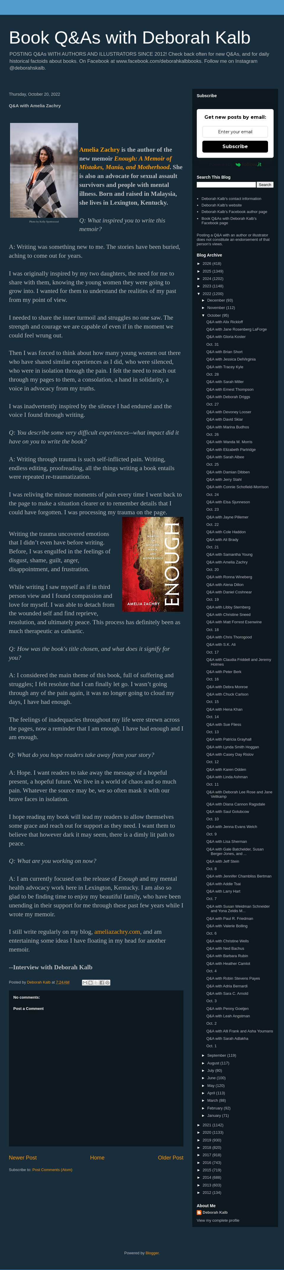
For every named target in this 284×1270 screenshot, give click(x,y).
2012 (207, 1192)
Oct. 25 (212, 464)
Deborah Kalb (215, 1212)
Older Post (170, 1158)
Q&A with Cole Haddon (226, 532)
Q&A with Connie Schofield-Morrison (237, 487)
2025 (207, 271)
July (211, 1070)
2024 (207, 278)
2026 (207, 263)
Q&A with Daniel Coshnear (229, 592)
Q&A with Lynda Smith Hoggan (232, 747)
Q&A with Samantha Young (229, 554)
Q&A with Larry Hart (223, 891)
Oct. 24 (212, 494)
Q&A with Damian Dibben (228, 472)
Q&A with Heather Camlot (228, 963)
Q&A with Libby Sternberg (228, 607)
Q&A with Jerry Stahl (223, 479)
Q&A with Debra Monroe (227, 687)
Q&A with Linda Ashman (226, 777)
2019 (207, 1140)
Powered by (235, 164)
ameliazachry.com (117, 931)
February (215, 1108)
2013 (207, 1185)
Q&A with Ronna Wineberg (229, 577)
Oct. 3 (211, 1001)
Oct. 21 (212, 547)
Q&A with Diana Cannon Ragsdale (235, 804)
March (213, 1100)
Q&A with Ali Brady (222, 539)
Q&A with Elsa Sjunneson (228, 502)
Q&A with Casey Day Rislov (230, 754)
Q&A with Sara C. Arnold (227, 993)
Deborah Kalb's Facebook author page (234, 211)
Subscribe (235, 146)
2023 (207, 286)
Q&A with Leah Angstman (228, 1016)
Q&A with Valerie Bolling (226, 926)
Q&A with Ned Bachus (225, 948)
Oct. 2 (211, 1023)
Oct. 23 (212, 509)
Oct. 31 (212, 344)
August (213, 1063)
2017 (207, 1155)
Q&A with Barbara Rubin (227, 956)
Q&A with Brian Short (224, 352)
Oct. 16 (212, 679)
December (216, 300)
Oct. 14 (212, 717)
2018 (207, 1147)
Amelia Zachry (99, 149)
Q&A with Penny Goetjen (227, 1008)
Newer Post (23, 1158)
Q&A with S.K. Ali (220, 644)
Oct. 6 (211, 933)
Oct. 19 (212, 599)
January (214, 1115)
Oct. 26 (212, 434)
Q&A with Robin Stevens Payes (233, 978)
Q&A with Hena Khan (224, 709)
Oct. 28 (212, 374)
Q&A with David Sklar (224, 419)
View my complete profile (218, 1220)
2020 (207, 1132)
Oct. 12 (212, 762)
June (212, 1078)
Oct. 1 (211, 1046)
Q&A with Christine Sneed (228, 614)
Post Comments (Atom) (52, 1169)
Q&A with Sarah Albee (225, 457)
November (216, 307)
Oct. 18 (212, 629)
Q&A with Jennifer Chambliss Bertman (238, 876)
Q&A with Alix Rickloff (224, 322)
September (217, 1055)
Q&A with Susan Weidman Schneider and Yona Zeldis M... (238, 908)
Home (97, 1158)
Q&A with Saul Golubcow (227, 811)
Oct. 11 (212, 784)
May (211, 1085)
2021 (207, 1125)
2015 (207, 1170)
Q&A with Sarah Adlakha (227, 1038)
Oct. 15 (212, 701)
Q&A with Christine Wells (227, 941)
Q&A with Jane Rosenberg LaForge (236, 329)
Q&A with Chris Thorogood (229, 637)
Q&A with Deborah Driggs (228, 397)
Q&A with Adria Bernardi (226, 986)
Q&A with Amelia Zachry (226, 562)
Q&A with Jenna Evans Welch (231, 826)
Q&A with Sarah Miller (224, 381)
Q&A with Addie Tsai (223, 884)
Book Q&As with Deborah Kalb (130, 37)
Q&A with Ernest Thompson (229, 389)
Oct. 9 (211, 834)
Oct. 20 (212, 569)
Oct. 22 (212, 524)
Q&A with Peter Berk (223, 672)
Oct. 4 (211, 971)
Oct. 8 (211, 869)
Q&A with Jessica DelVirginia (231, 359)
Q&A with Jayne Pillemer (227, 517)
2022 (207, 294)
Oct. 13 (212, 732)
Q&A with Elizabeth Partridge (231, 449)
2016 (207, 1162)
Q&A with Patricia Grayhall (228, 739)
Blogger (152, 1253)
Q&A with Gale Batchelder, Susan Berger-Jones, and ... (235, 851)
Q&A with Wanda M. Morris (229, 442)
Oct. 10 (212, 819)
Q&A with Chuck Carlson (227, 694)
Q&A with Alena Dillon (224, 584)
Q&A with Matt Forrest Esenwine (234, 622)
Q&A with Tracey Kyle (224, 367)
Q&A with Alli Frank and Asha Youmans (239, 1031)
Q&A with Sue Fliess (223, 724)
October (214, 315)
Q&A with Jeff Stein (222, 861)
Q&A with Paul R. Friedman (229, 918)
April (211, 1093)
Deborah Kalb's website (221, 205)
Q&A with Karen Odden (226, 769)
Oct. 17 (212, 652)
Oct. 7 (211, 898)
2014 (207, 1177)
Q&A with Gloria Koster (226, 336)
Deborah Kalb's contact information (231, 198)
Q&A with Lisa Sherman (226, 841)
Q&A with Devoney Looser (228, 412)
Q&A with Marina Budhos (227, 427)
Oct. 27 (212, 404)
